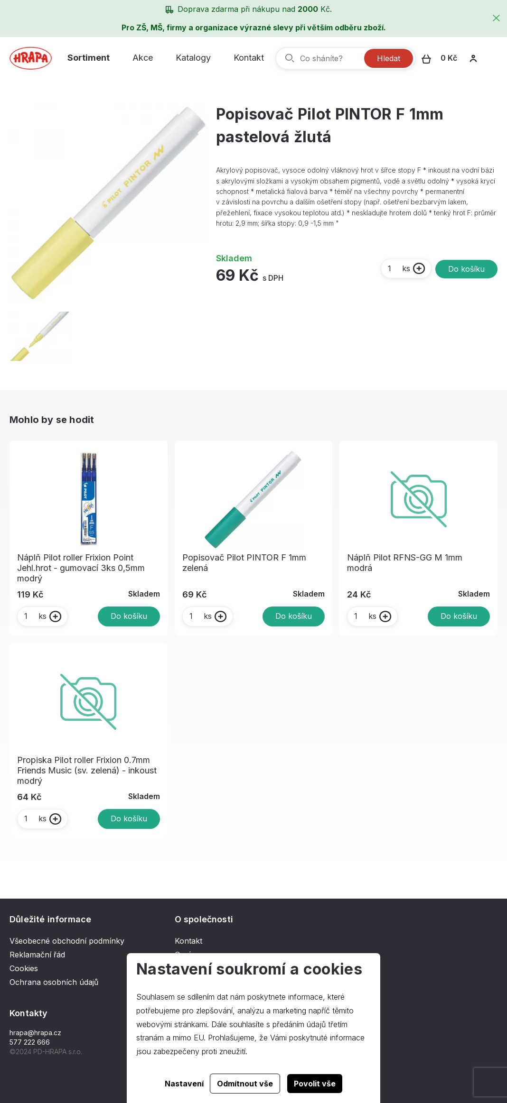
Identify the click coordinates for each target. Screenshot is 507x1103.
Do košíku (466, 269)
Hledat (388, 58)
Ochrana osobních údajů (53, 982)
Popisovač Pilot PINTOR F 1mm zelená (244, 562)
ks (398, 268)
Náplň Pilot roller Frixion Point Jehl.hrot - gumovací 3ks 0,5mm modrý (81, 567)
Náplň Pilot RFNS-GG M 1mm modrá (404, 562)
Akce (142, 58)
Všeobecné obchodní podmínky (66, 941)
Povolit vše (315, 1083)
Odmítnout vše (245, 1083)
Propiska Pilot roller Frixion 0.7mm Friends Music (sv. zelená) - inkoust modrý (87, 770)
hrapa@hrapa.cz (35, 1033)
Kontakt (249, 58)
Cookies (23, 968)
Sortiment (88, 58)
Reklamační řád (37, 954)
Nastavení (184, 1083)
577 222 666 (29, 1042)
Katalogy (193, 58)
